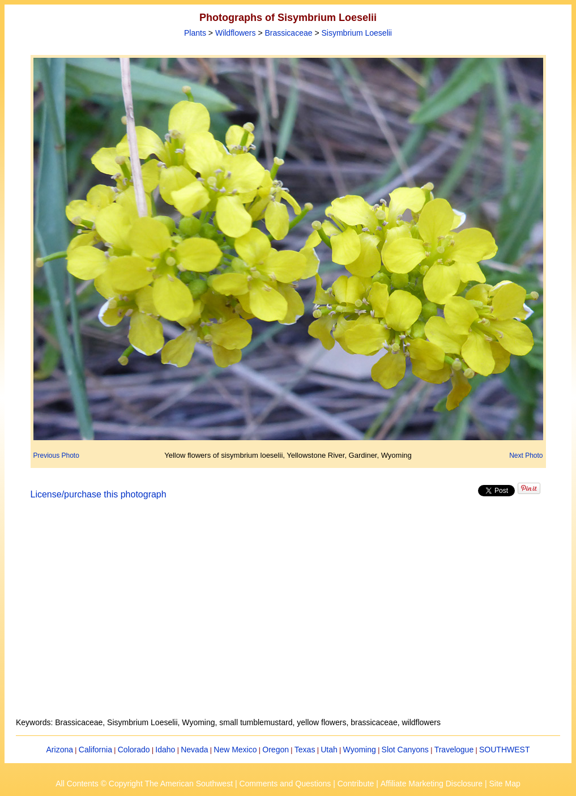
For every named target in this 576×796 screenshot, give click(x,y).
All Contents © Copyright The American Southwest (144, 783)
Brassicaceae (288, 32)
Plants (195, 32)
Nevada (194, 749)
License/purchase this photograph (99, 494)
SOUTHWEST (504, 749)
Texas (305, 749)
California (95, 749)
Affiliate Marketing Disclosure (432, 783)
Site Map (504, 783)
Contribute (356, 783)
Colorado (134, 749)
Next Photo (526, 455)
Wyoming (359, 749)
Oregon (275, 749)
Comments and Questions (285, 783)
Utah (329, 749)
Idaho (165, 749)
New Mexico (235, 749)
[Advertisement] (288, 615)
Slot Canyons (405, 749)
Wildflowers (235, 32)
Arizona (59, 749)
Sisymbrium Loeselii (356, 32)
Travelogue (454, 749)
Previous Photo (56, 455)
